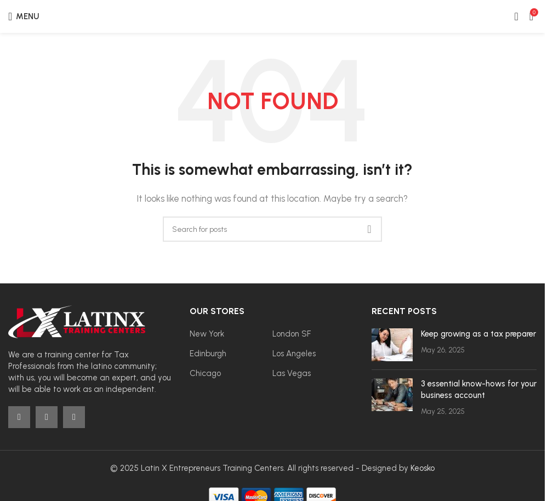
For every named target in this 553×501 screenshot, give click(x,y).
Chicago (205, 373)
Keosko (423, 468)
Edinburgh (208, 353)
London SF (291, 334)
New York (207, 334)
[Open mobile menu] (23, 16)
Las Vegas (291, 373)
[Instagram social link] (47, 417)
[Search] (272, 229)
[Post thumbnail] (392, 344)
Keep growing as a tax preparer (478, 334)
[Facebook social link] (19, 417)
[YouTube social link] (74, 417)
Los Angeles (294, 353)
